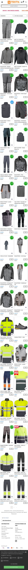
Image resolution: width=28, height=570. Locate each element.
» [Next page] (16, 507)
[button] (21, 2)
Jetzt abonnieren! (6, 520)
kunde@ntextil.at (18, 529)
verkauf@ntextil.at (18, 532)
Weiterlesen (9, 555)
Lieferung (3, 531)
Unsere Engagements (5, 537)
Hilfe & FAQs (4, 536)
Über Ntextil (3, 526)
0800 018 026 (18, 535)
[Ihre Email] (14, 518)
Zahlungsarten (4, 529)
